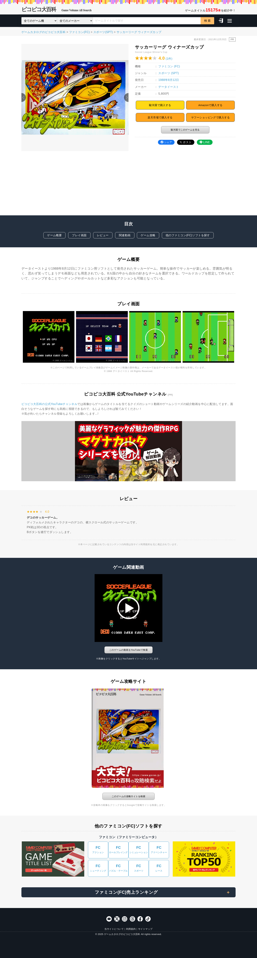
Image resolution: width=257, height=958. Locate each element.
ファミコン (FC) (169, 66)
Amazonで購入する (210, 105)
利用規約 (131, 929)
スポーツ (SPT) (168, 73)
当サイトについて (114, 929)
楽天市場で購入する (160, 117)
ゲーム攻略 (148, 235)
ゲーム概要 (54, 235)
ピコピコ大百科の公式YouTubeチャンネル (49, 404)
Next (126, 97)
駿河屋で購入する (160, 105)
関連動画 (125, 235)
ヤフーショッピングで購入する (210, 117)
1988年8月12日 (168, 79)
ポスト (186, 142)
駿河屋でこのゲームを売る (185, 129)
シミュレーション (138, 849)
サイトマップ (145, 929)
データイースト (168, 86)
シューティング (98, 868)
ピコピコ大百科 (56, 10)
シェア (166, 142)
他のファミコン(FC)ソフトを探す (188, 235)
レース (159, 868)
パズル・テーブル (118, 868)
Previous (23, 97)
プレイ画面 (79, 235)
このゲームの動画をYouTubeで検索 (128, 650)
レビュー (103, 235)
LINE (205, 142)
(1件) (169, 58)
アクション (98, 849)
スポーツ (138, 868)
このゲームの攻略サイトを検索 (128, 796)
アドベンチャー (159, 849)
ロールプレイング (118, 849)
